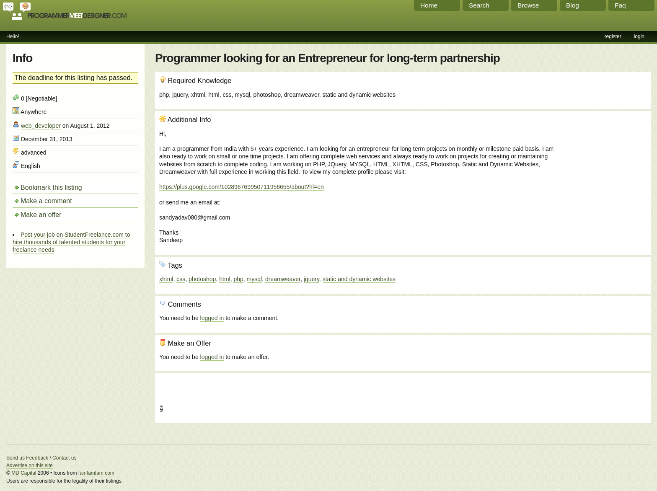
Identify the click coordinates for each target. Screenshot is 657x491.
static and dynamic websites (359, 279)
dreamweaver (282, 279)
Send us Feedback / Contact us (41, 458)
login (639, 36)
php (238, 279)
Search (479, 5)
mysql (254, 279)
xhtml (166, 279)
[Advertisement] (601, 160)
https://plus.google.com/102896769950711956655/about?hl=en (241, 186)
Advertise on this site (29, 465)
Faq (620, 5)
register (613, 36)
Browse (528, 5)
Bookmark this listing (51, 187)
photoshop (202, 279)
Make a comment (46, 200)
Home (428, 5)
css (180, 279)
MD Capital (23, 473)
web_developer (41, 125)
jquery (311, 279)
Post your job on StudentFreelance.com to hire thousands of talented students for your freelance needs (71, 242)
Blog (572, 5)
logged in (212, 318)
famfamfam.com (96, 473)
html (224, 279)
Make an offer (41, 214)
